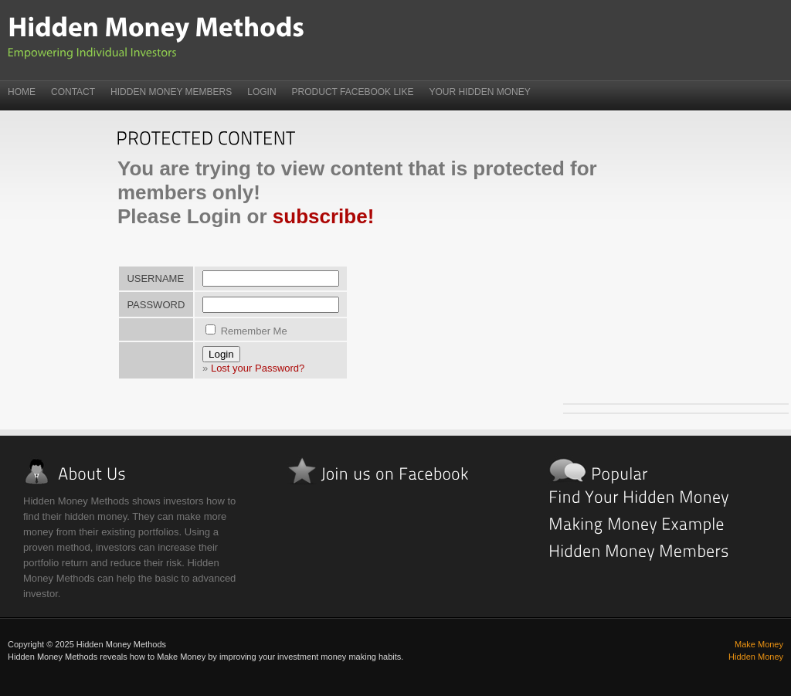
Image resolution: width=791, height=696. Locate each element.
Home (22, 92)
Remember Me (246, 331)
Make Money (759, 644)
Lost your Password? (257, 368)
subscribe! (324, 216)
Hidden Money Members (171, 92)
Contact (73, 92)
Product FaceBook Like (353, 92)
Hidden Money (755, 656)
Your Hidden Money (479, 92)
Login (261, 92)
